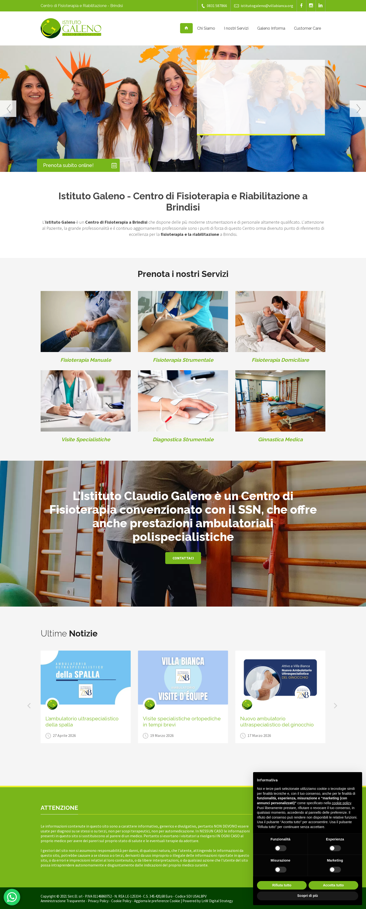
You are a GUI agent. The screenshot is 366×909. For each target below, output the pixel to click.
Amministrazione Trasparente (63, 901)
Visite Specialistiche (85, 439)
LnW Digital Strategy (217, 901)
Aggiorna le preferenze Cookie (157, 901)
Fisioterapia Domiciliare (280, 360)
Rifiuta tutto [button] (282, 885)
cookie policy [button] (341, 803)
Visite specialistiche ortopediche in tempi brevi (182, 721)
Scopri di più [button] (307, 896)
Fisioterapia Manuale (85, 360)
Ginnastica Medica (280, 439)
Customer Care (307, 28)
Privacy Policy (98, 901)
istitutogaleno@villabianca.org (263, 5)
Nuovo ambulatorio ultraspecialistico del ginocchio (277, 721)
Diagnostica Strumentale (183, 439)
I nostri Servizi (236, 28)
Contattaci (183, 558)
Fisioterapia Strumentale (183, 360)
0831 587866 (214, 5)
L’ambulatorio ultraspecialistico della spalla (82, 721)
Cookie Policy (121, 901)
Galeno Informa (271, 28)
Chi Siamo (206, 28)
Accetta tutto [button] (333, 885)
